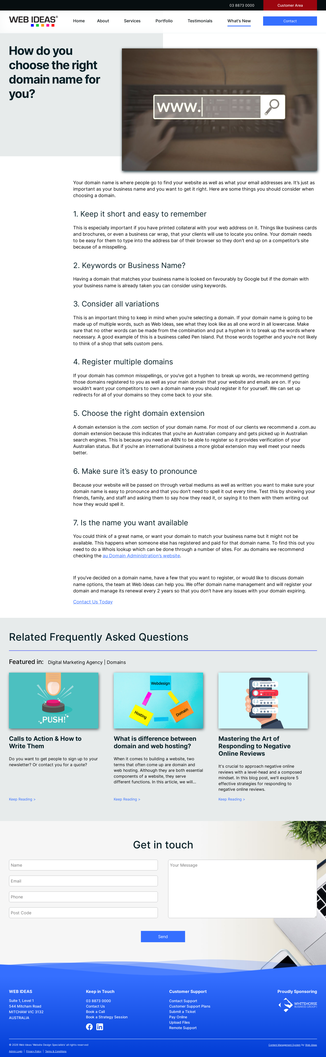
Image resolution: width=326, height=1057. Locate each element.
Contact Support (183, 1001)
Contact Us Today (93, 601)
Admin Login (15, 1051)
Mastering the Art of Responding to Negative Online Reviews (254, 746)
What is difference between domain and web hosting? (155, 742)
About (103, 20)
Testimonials (200, 20)
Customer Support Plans (189, 1006)
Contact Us (95, 1006)
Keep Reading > (22, 799)
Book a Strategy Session (107, 1017)
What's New (239, 20)
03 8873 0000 (241, 5)
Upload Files (179, 1022)
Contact (290, 21)
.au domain (254, 549)
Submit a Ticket (182, 1011)
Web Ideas (311, 1044)
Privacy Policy (33, 1051)
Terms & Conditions (55, 1051)
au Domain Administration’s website (141, 555)
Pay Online (178, 1017)
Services (132, 20)
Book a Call (95, 1011)
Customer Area (290, 5)
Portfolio (164, 20)
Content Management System (285, 1044)
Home (79, 20)
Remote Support (183, 1027)
